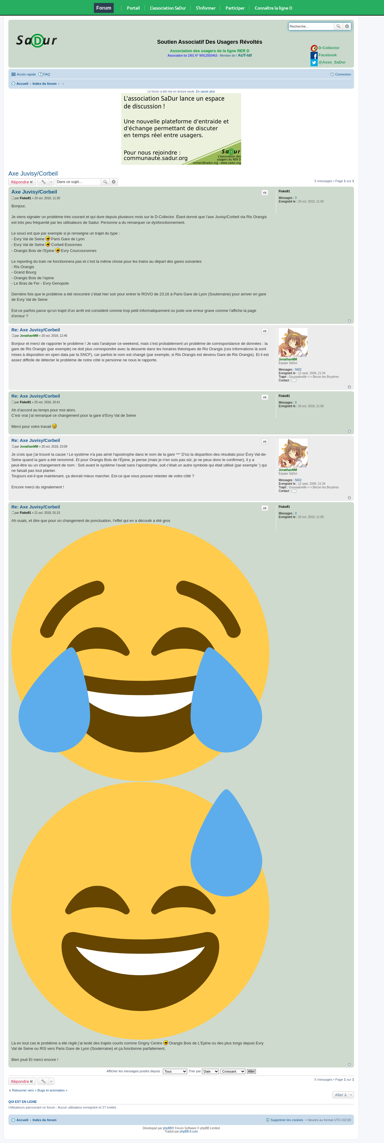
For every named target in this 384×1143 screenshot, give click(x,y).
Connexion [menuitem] (343, 74)
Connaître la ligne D (273, 7)
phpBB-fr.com (189, 1131)
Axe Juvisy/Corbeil (33, 173)
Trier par (204, 1071)
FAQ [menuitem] (47, 74)
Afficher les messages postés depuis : (146, 1071)
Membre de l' (236, 55)
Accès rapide (26, 74)
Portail (133, 7)
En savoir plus (205, 91)
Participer (235, 7)
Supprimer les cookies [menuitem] (287, 1120)
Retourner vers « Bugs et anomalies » (40, 1090)
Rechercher (338, 26)
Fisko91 (284, 191)
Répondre (20, 182)
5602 (298, 369)
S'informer (205, 7)
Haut (349, 320)
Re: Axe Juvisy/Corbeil (35, 329)
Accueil (22, 83)
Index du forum (44, 83)
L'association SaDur (168, 7)
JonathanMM (288, 359)
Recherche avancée (347, 26)
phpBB (167, 1128)
